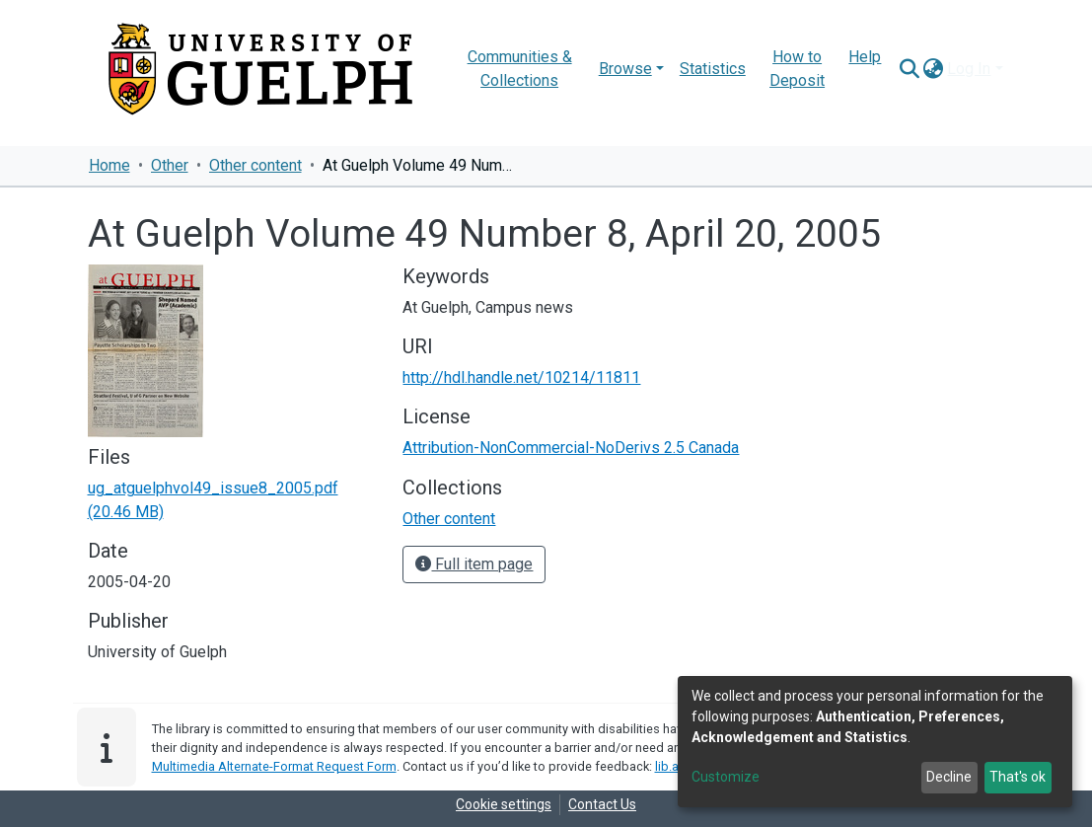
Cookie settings (503, 804)
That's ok (1017, 777)
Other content (255, 165)
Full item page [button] (474, 564)
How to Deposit (797, 68)
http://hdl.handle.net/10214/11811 (521, 377)
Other (169, 165)
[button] (932, 69)
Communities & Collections (520, 68)
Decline (949, 777)
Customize (726, 777)
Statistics (713, 68)
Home (109, 165)
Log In (968, 68)
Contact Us (602, 804)
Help (864, 56)
